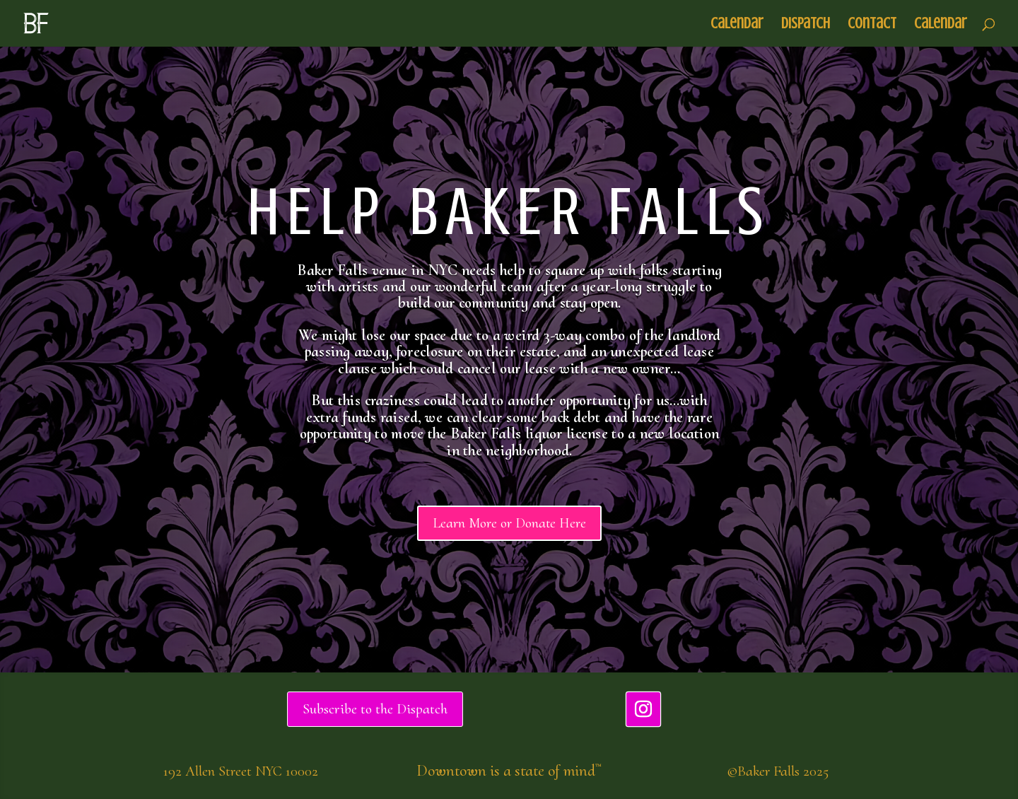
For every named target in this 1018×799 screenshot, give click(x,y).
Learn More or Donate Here (509, 523)
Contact (872, 25)
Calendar (737, 25)
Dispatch (805, 25)
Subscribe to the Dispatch (375, 709)
